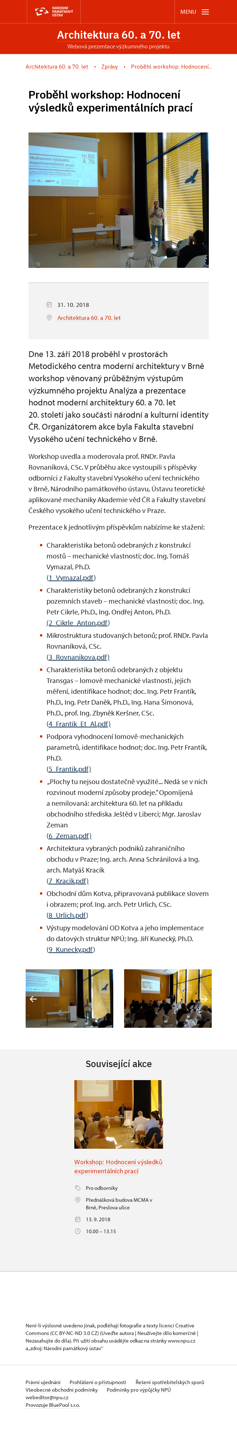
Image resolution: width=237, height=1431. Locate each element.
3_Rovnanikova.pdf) (79, 656)
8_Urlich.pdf (67, 914)
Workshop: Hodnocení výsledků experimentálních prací (114, 1171)
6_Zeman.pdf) (70, 835)
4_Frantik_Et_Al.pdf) (80, 723)
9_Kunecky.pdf (71, 949)
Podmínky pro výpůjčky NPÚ (139, 1399)
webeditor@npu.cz (47, 1406)
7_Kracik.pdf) (69, 880)
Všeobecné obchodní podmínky (62, 1399)
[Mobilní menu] (195, 11)
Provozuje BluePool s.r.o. (53, 1414)
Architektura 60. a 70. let (118, 34)
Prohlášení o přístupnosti (99, 1391)
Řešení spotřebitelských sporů (171, 1391)
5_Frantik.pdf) (70, 768)
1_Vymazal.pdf (71, 577)
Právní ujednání (44, 1391)
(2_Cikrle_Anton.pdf (77, 622)
